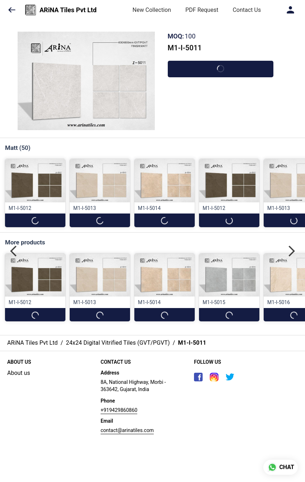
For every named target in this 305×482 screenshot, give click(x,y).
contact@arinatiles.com (127, 430)
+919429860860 (119, 410)
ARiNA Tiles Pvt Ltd (68, 10)
